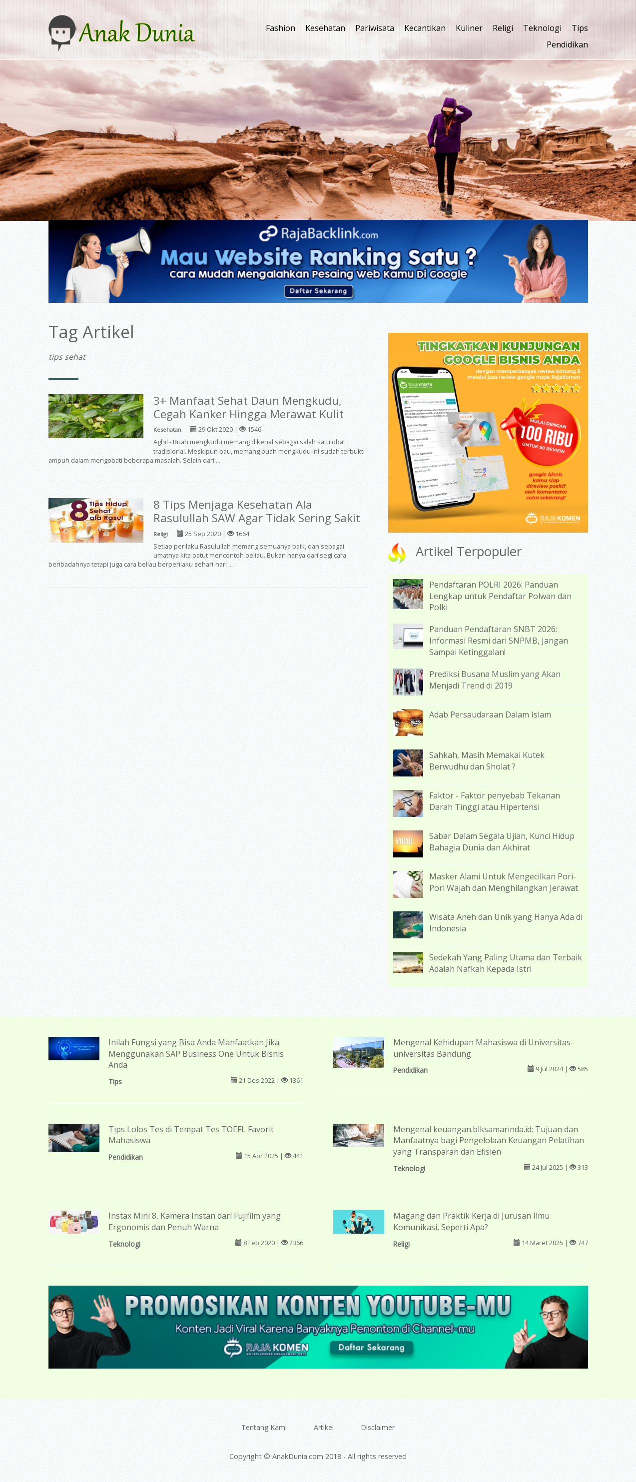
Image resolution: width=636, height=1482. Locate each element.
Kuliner (469, 27)
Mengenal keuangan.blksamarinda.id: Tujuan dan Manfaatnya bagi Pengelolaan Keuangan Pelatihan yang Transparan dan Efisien (488, 1141)
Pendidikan (567, 44)
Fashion (280, 27)
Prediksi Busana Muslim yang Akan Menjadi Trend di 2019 (495, 680)
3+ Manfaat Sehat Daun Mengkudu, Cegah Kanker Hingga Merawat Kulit (248, 407)
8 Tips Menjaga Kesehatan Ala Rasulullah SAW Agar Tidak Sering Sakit (256, 511)
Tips (580, 27)
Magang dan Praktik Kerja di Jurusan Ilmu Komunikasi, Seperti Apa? (471, 1221)
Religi (503, 27)
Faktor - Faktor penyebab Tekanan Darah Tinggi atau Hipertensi (494, 801)
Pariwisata (374, 27)
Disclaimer (378, 1427)
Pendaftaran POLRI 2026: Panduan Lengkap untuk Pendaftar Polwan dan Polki (500, 596)
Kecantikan (425, 27)
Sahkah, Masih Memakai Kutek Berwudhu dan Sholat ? (487, 760)
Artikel (324, 1427)
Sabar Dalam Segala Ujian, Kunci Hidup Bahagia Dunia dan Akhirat (502, 841)
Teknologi (542, 27)
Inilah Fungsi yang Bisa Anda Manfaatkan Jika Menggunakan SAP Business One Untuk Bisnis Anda (196, 1054)
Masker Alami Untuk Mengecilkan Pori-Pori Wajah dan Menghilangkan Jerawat (503, 882)
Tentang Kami (264, 1427)
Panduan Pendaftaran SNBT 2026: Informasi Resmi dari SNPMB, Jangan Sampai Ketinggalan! (498, 641)
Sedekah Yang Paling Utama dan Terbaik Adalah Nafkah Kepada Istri (505, 963)
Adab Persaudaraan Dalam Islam (490, 714)
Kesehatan (325, 27)
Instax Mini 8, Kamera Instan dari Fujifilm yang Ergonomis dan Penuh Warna (194, 1221)
